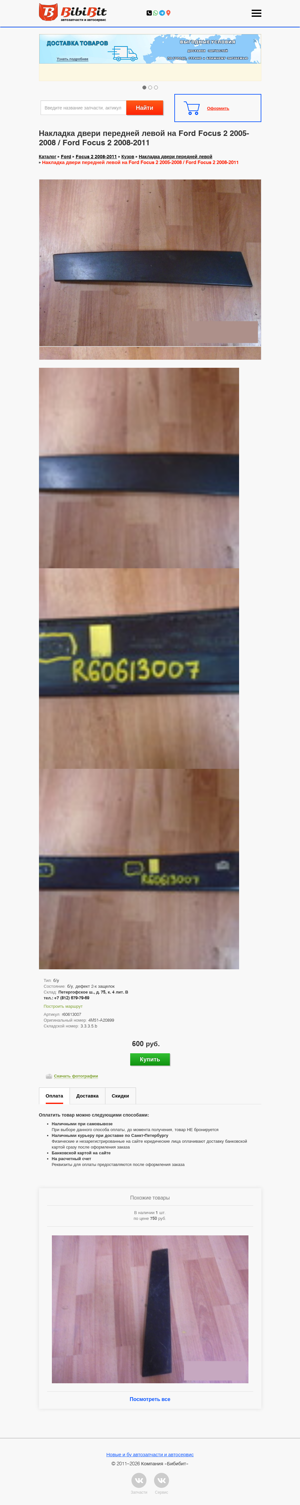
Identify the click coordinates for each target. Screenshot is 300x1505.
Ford (66, 156)
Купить (150, 1059)
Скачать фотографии (76, 1075)
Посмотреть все (150, 1399)
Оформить (218, 108)
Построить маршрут (63, 1006)
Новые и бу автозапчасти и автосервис (150, 1454)
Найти (144, 107)
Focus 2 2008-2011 (96, 156)
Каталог (47, 156)
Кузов (127, 156)
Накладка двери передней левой (175, 156)
